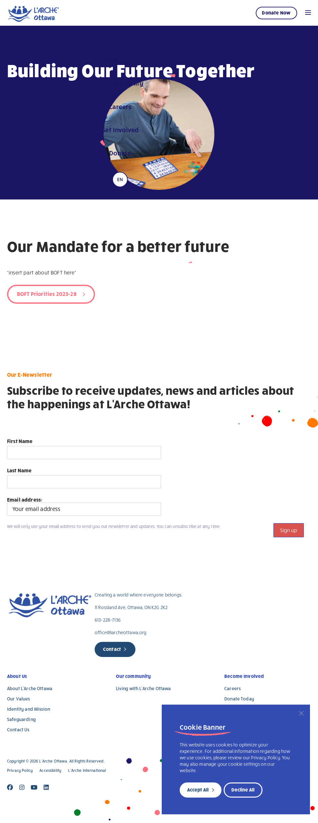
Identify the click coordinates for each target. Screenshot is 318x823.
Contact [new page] (112, 649)
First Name (20, 441)
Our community (133, 676)
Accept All (198, 789)
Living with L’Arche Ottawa (143, 688)
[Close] (301, 713)
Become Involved (244, 676)
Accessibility (50, 770)
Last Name (19, 470)
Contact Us (18, 729)
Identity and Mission (28, 709)
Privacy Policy (20, 770)
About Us (17, 676)
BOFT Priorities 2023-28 (47, 293)
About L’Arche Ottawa (29, 688)
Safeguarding (21, 719)
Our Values (18, 698)
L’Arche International (87, 770)
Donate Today (239, 698)
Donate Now (276, 12)
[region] (236, 759)
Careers (232, 688)
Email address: (84, 506)
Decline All (242, 789)
